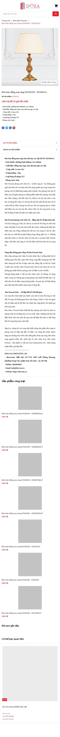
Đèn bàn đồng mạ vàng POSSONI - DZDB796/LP (22, 480)
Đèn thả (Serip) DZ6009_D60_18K (14, 707)
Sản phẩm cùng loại (13, 381)
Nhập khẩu (6, 713)
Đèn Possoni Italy (12, 292)
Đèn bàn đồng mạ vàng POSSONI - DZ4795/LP (21, 613)
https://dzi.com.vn (20, 372)
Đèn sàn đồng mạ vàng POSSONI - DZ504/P (20, 580)
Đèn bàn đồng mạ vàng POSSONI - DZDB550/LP (22, 447)
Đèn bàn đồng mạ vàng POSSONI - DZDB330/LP (22, 513)
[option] (30, 683)
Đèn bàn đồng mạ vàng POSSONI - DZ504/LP (21, 546)
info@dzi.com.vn (17, 368)
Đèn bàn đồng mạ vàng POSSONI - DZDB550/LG (22, 413)
